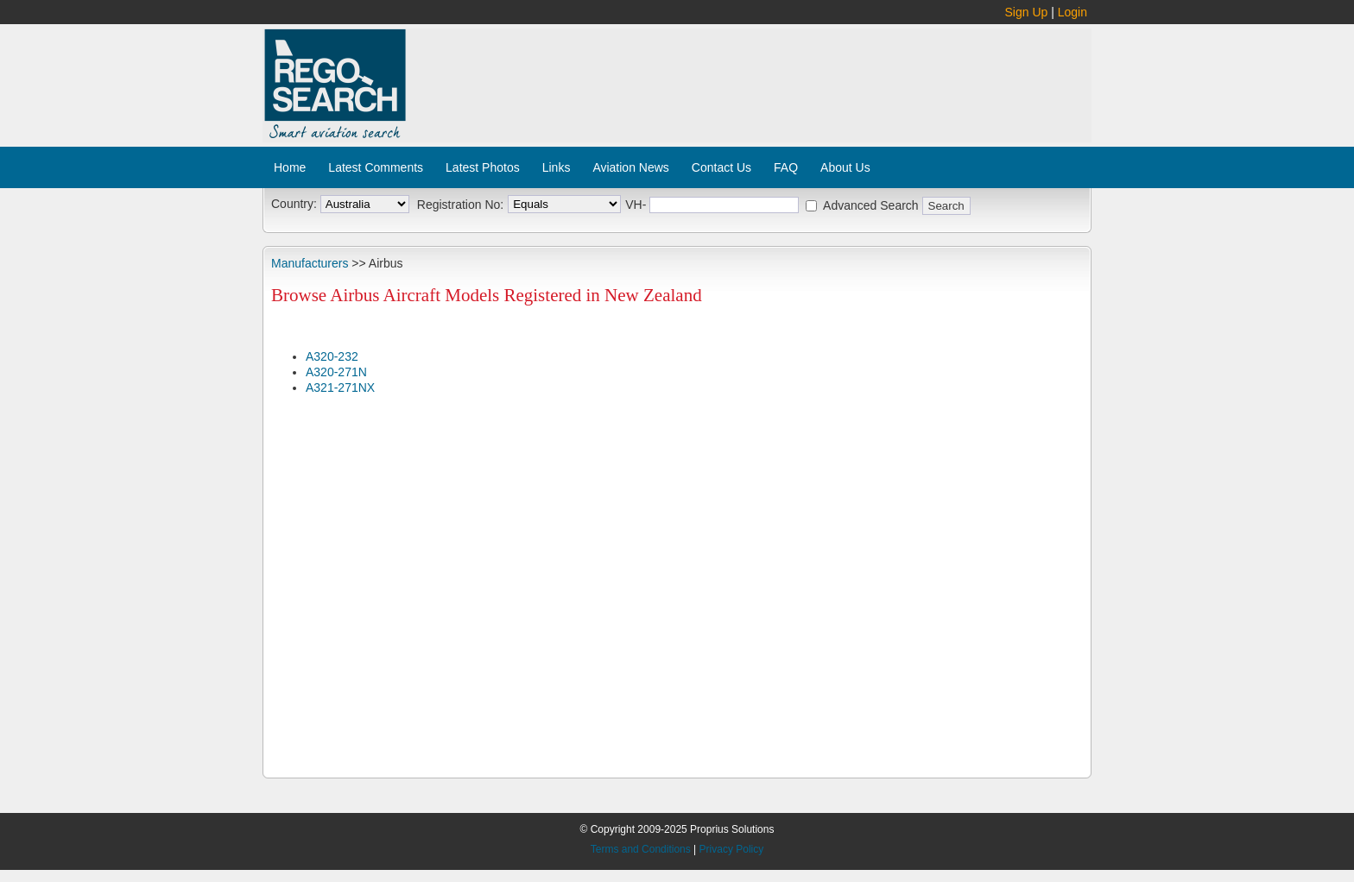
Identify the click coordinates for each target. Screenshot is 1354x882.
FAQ (786, 167)
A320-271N (336, 372)
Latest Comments (375, 167)
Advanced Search (871, 205)
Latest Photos (483, 167)
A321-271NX (340, 387)
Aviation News (630, 167)
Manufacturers (309, 263)
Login (1072, 12)
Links (556, 167)
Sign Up (1026, 12)
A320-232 (332, 356)
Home (290, 167)
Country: (294, 204)
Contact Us (721, 167)
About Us (845, 167)
